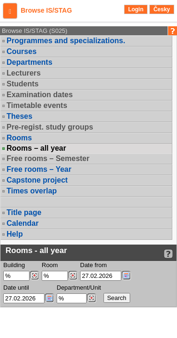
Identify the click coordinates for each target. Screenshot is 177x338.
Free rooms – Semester (48, 158)
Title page (24, 212)
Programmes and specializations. (66, 41)
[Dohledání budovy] (34, 275)
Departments (29, 62)
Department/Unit (79, 287)
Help (15, 234)
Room (50, 265)
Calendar (22, 223)
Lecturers (24, 73)
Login (136, 9)
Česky (162, 9)
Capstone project (37, 180)
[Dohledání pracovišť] (91, 298)
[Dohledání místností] (73, 275)
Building (14, 265)
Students (22, 84)
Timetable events (37, 105)
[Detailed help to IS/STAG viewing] (168, 254)
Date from (93, 265)
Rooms (19, 138)
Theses (19, 116)
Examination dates (40, 95)
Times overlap (32, 191)
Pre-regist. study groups (50, 127)
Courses (22, 51)
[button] (10, 11)
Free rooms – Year (39, 169)
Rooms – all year (36, 148)
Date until (16, 287)
